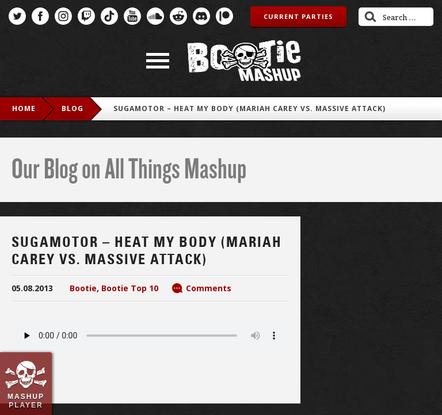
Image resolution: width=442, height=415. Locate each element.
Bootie (83, 288)
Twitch (86, 16)
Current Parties (298, 16)
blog (72, 108)
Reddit (178, 16)
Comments (208, 288)
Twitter (17, 16)
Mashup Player (25, 401)
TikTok (109, 16)
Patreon (224, 16)
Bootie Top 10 (129, 288)
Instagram (63, 16)
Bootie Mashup (244, 60)
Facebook (40, 16)
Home (24, 108)
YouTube (132, 16)
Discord (201, 16)
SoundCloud (155, 16)
